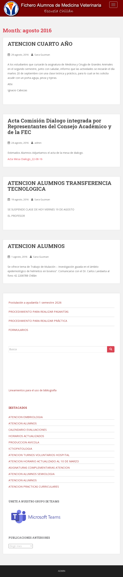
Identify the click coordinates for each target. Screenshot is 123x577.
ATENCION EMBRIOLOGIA (26, 417)
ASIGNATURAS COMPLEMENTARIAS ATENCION (39, 467)
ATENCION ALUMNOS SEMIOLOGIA (31, 474)
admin (37, 142)
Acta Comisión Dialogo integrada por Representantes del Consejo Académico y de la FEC (60, 126)
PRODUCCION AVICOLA (24, 442)
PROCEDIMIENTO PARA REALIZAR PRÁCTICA (38, 321)
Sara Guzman (42, 54)
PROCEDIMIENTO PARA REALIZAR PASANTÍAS (39, 311)
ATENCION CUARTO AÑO (40, 43)
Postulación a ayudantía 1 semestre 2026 (35, 302)
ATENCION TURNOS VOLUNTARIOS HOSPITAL (39, 455)
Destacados (18, 408)
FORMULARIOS (18, 330)
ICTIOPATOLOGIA (20, 448)
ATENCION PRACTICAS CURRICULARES (34, 486)
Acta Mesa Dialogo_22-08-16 (25, 159)
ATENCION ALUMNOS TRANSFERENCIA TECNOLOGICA (60, 186)
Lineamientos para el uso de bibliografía (32, 390)
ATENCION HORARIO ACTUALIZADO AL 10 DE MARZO (44, 461)
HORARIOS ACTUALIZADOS (26, 436)
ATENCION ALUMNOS (36, 246)
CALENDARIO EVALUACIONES (28, 429)
